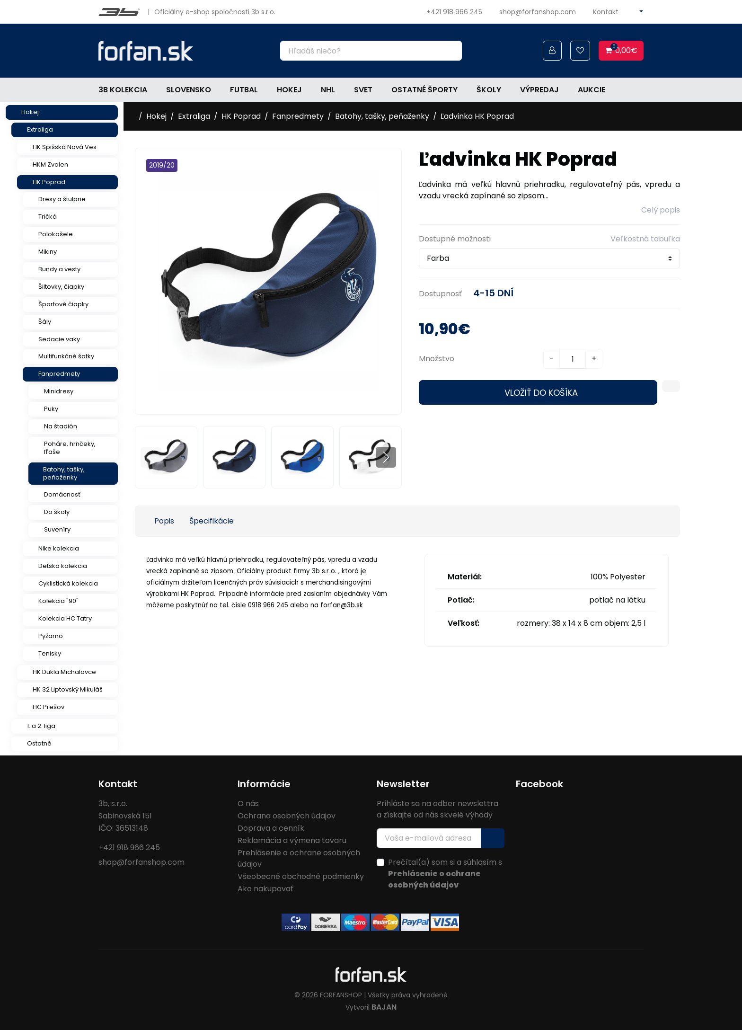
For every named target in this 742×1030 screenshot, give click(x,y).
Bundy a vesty (59, 269)
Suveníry (57, 529)
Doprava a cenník (271, 828)
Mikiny (47, 251)
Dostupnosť (440, 293)
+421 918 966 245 (454, 12)
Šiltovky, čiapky (61, 286)
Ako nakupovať (265, 888)
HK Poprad (49, 182)
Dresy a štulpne (62, 199)
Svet (363, 89)
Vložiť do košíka (541, 393)
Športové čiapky (63, 304)
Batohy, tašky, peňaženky (64, 473)
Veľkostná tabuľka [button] (645, 238)
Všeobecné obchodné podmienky (301, 876)
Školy (489, 89)
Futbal (244, 89)
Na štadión (60, 426)
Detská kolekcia (62, 565)
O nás (248, 803)
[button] (386, 457)
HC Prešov (48, 706)
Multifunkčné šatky (66, 356)
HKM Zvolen (50, 164)
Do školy (57, 511)
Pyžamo (50, 635)
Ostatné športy (424, 89)
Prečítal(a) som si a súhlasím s (445, 873)
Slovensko (188, 89)
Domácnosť (62, 494)
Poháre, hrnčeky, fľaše (70, 447)
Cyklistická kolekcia (68, 583)
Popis (164, 520)
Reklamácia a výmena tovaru (292, 840)
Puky (51, 408)
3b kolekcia (122, 89)
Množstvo (436, 358)
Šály (44, 321)
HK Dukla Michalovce (64, 671)
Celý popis (660, 209)
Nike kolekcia (58, 548)
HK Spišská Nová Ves (65, 146)
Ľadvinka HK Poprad (477, 116)
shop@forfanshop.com (537, 12)
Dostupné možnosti (455, 238)
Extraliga (40, 129)
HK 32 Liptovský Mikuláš (68, 689)
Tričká (47, 216)
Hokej (289, 89)
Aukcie (591, 89)
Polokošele (55, 234)
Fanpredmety (59, 373)
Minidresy (58, 391)
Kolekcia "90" (58, 600)
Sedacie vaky (59, 339)
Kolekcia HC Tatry (65, 618)
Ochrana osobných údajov (287, 815)
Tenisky (49, 653)
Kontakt (605, 12)
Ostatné (39, 743)
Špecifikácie (211, 520)
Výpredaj (539, 89)
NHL (328, 89)
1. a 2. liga (41, 725)
